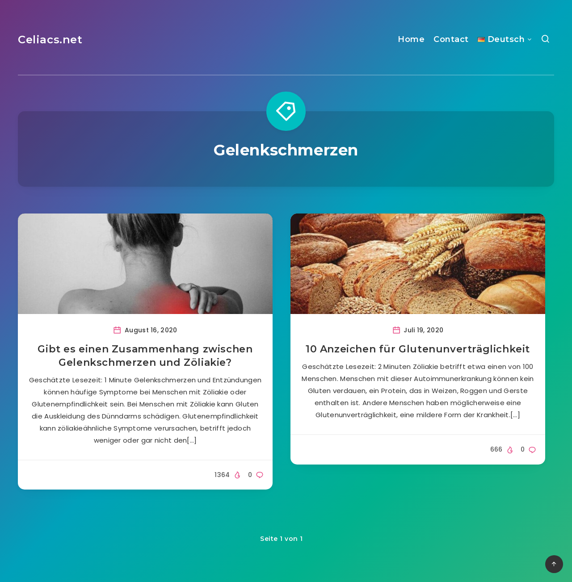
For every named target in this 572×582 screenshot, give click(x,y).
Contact (451, 39)
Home (411, 39)
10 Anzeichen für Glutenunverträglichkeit (418, 349)
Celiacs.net (50, 39)
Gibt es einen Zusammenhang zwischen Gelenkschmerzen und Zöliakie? (145, 355)
